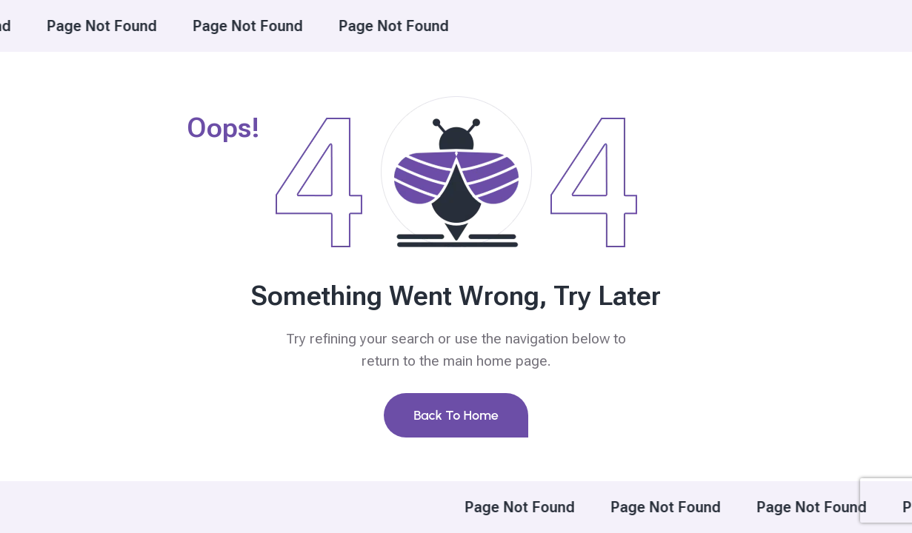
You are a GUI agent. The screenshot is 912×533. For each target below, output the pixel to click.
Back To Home (456, 415)
